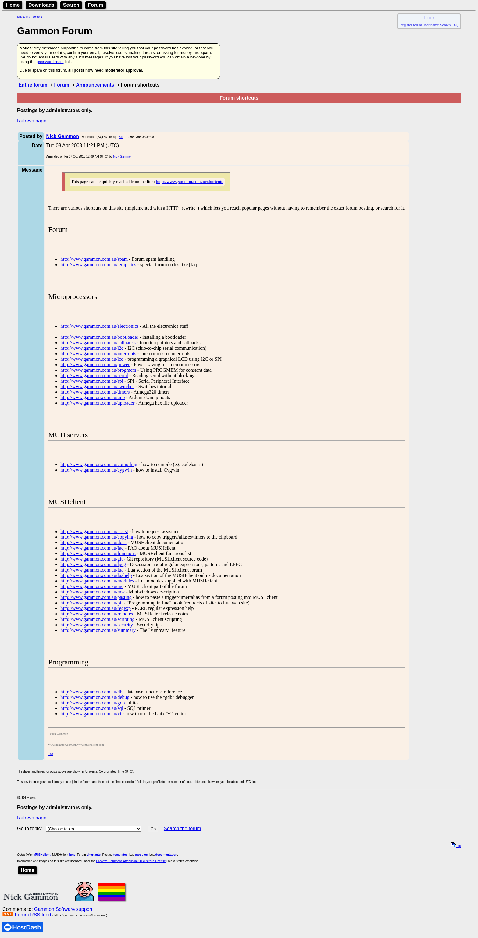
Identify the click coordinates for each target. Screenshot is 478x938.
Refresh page (31, 120)
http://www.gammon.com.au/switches (97, 386)
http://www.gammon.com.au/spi (91, 381)
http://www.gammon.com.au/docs (93, 542)
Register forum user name (419, 25)
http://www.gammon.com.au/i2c (91, 348)
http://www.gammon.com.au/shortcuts (189, 181)
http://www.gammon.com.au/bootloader (99, 337)
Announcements (95, 84)
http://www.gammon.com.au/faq (91, 547)
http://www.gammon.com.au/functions (97, 553)
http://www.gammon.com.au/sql (91, 708)
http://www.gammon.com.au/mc (91, 586)
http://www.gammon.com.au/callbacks (97, 342)
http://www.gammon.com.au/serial (94, 375)
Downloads (41, 5)
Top (50, 754)
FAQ (455, 25)
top (456, 846)
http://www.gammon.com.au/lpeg (93, 564)
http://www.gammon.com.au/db (91, 691)
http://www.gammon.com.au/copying (96, 537)
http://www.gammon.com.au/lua (91, 569)
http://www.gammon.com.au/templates (98, 264)
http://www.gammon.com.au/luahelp (96, 575)
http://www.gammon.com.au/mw (92, 591)
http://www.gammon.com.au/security (96, 624)
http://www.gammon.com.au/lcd (91, 359)
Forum (95, 5)
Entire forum (32, 84)
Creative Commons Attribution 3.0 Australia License (131, 861)
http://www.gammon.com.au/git (91, 558)
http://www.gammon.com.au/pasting (95, 597)
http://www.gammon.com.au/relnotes (96, 613)
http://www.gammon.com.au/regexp (95, 608)
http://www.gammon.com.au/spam (94, 259)
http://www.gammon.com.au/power (95, 364)
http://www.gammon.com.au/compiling (98, 464)
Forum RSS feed (33, 914)
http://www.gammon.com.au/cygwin (96, 470)
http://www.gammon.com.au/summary (97, 630)
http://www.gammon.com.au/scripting (97, 619)
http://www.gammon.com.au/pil (91, 602)
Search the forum (182, 828)
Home (13, 5)
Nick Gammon (122, 156)
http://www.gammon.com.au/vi (90, 713)
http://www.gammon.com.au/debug (94, 697)
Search (71, 5)
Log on (429, 17)
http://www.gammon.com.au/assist (94, 531)
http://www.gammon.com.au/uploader (97, 402)
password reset (50, 61)
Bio (121, 137)
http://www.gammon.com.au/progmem (98, 370)
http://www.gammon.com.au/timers (95, 392)
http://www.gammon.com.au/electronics (99, 326)
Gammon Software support (63, 909)
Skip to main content (29, 16)
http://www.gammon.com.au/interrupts (98, 353)
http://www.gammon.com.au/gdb (92, 702)
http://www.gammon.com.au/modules (97, 580)
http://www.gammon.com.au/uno (92, 397)
